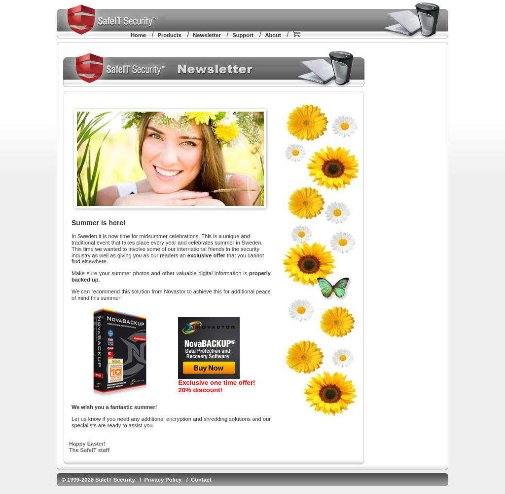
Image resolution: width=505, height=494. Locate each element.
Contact (201, 480)
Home (138, 35)
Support (242, 35)
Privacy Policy (162, 480)
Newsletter (207, 35)
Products (169, 35)
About (273, 35)
